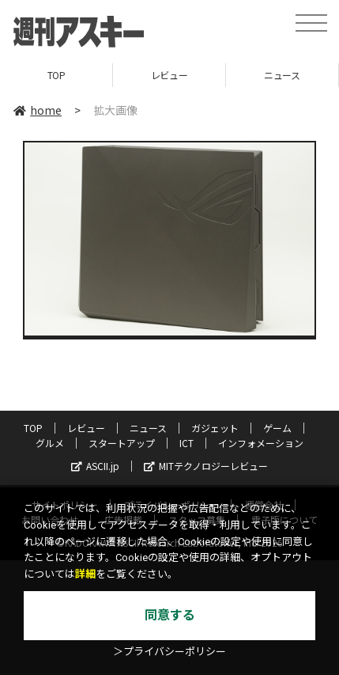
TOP (56, 75)
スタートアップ (122, 442)
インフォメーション (260, 442)
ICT (186, 442)
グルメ (50, 442)
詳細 (85, 574)
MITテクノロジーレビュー (206, 465)
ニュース (281, 75)
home (37, 110)
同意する (170, 615)
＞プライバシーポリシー (169, 652)
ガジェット (215, 427)
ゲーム (277, 427)
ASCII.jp (95, 465)
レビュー (169, 75)
